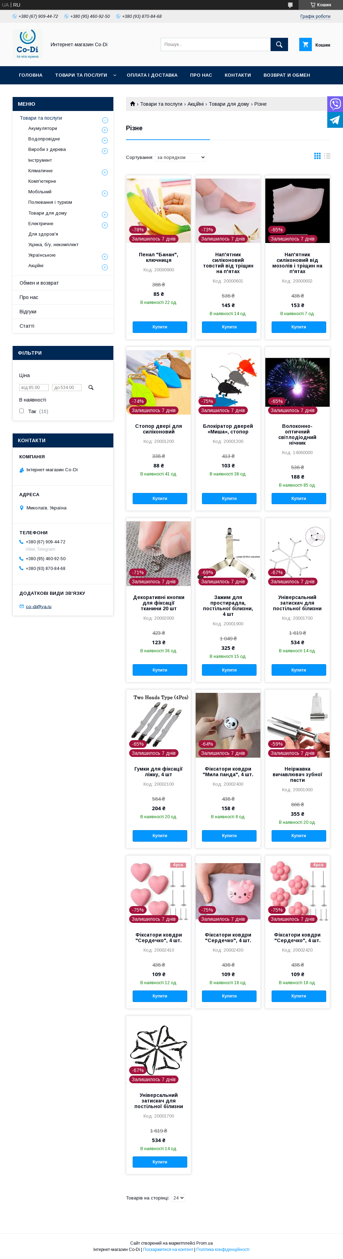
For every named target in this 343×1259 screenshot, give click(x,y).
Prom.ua (204, 1243)
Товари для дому (229, 104)
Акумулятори (42, 128)
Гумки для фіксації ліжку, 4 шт (158, 771)
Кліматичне (40, 170)
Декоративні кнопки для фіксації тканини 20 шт (158, 602)
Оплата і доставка (152, 75)
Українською (42, 255)
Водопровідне (44, 138)
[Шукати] (279, 44)
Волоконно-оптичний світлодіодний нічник (297, 434)
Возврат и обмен (287, 75)
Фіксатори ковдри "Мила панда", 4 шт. (228, 771)
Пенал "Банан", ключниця (158, 257)
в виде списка (327, 157)
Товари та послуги (81, 75)
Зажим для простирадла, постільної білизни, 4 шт (228, 605)
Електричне (40, 223)
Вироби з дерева (47, 149)
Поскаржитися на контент (168, 1249)
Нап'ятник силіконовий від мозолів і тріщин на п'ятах (297, 263)
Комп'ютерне (42, 181)
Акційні (196, 104)
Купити (160, 327)
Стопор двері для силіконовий (158, 428)
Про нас (201, 75)
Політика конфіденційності (223, 1249)
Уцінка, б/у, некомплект (53, 244)
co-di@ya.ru (38, 606)
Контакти (238, 75)
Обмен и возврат (39, 283)
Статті (27, 326)
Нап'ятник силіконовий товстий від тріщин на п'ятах (228, 263)
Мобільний (39, 191)
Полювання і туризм (50, 202)
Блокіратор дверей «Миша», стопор (228, 428)
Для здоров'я (43, 234)
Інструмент (40, 160)
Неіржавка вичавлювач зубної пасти (297, 774)
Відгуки (28, 311)
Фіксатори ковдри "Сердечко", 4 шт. (158, 937)
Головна (30, 75)
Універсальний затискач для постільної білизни (297, 602)
